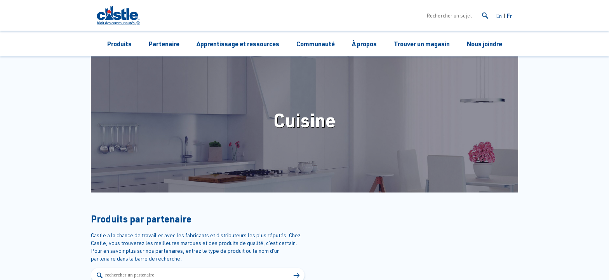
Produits (119, 44)
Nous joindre (484, 44)
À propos (364, 44)
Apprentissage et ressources (238, 44)
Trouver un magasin (422, 44)
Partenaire (164, 44)
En (499, 15)
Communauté (315, 44)
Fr (509, 15)
